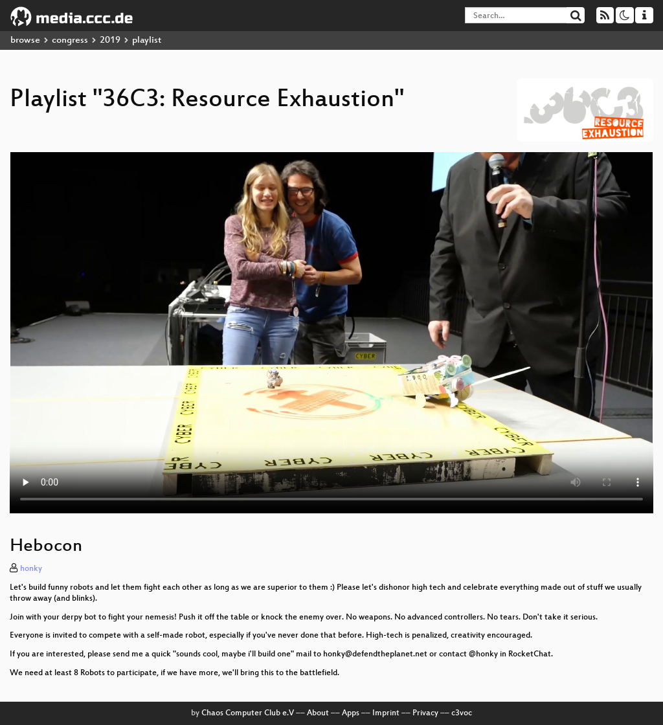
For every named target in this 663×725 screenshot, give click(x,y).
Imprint (385, 713)
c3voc (461, 713)
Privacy (425, 713)
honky (31, 569)
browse (25, 40)
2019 (110, 40)
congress (70, 40)
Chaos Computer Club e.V (247, 713)
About (318, 713)
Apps (350, 713)
